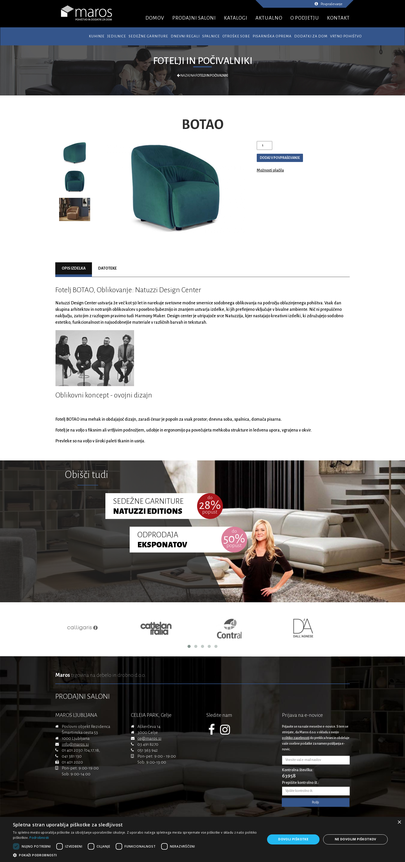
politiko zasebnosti (295, 738)
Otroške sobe (236, 36)
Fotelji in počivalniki (202, 61)
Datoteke (107, 268)
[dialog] (202, 839)
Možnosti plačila (270, 170)
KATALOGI (235, 18)
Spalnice (211, 36)
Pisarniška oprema (272, 36)
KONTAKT (338, 18)
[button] (135, 855)
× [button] (399, 822)
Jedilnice (116, 36)
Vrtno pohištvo (346, 36)
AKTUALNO (268, 18)
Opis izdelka (74, 268)
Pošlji (315, 802)
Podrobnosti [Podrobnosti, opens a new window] (39, 837)
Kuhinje (97, 36)
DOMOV (154, 18)
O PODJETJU (304, 18)
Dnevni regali (185, 36)
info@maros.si (75, 744)
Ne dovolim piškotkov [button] (355, 839)
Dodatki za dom (311, 36)
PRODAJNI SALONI (194, 18)
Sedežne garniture (148, 36)
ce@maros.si (149, 738)
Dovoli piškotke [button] (293, 839)
